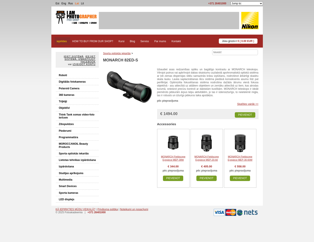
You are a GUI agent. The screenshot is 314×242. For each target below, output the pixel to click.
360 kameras (66, 94)
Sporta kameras (68, 192)
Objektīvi (64, 107)
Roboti (63, 75)
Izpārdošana (66, 166)
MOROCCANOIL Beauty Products (73, 145)
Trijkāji (63, 101)
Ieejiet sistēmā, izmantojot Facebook (80, 59)
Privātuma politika (107, 209)
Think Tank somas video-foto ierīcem (77, 116)
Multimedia (66, 179)
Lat (77, 3)
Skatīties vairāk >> (248, 104)
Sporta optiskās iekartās (74, 153)
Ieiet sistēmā (74, 56)
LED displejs (66, 199)
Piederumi (65, 130)
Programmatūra (68, 137)
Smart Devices (68, 186)
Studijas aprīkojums (71, 173)
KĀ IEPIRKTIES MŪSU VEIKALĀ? (75, 209)
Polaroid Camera (69, 88)
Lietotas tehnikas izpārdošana (77, 160)
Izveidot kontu (84, 64)
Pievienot (245, 114)
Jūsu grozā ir (238, 41)
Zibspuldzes (66, 124)
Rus (70, 3)
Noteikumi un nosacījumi (134, 209)
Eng (64, 3)
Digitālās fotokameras (72, 81)
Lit (82, 3)
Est (57, 3)
